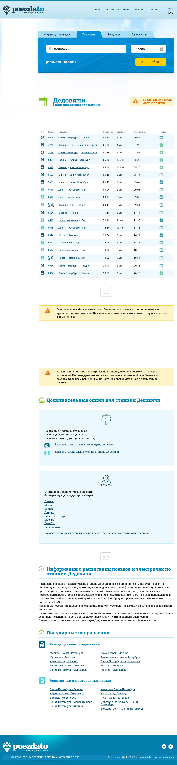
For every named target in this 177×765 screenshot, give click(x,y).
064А (51, 235)
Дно (61, 190)
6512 (50, 243)
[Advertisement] (106, 85)
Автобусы (139, 34)
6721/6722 (51, 205)
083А (51, 266)
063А (51, 213)
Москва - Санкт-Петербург (66, 653)
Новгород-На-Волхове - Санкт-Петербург (120, 703)
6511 (50, 190)
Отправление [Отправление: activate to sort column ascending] (140, 132)
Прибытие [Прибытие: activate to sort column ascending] (108, 132)
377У (50, 145)
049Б (50, 138)
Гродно (62, 160)
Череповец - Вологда (114, 694)
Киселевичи (73, 197)
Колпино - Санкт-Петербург (118, 689)
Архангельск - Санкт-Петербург (120, 657)
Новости (108, 9)
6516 (50, 220)
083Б (50, 167)
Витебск (49, 523)
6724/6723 (51, 258)
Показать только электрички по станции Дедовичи (86, 452)
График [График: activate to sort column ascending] (163, 132)
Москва (63, 213)
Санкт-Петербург (68, 138)
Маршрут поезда (56, 34)
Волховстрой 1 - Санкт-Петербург (122, 709)
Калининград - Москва (64, 661)
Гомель (62, 167)
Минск (85, 138)
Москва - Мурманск (113, 670)
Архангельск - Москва (114, 653)
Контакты (152, 9)
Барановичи (52, 527)
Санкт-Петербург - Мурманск (68, 670)
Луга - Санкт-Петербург (115, 698)
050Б (50, 175)
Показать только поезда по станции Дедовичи (83, 444)
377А (51, 152)
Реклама (51, 757)
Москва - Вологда (112, 666)
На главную (19, 757)
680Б (50, 160)
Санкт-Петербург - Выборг (66, 689)
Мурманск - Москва (62, 657)
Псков (81, 205)
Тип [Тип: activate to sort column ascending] (42, 132)
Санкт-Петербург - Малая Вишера (71, 702)
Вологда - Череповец (63, 698)
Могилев (49, 505)
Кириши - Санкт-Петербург (67, 694)
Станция (88, 34)
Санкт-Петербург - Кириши (67, 706)
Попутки (113, 34)
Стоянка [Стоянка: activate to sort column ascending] (121, 132)
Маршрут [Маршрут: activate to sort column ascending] (62, 132)
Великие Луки (66, 145)
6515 (50, 228)
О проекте (137, 9)
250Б (50, 182)
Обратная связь (70, 757)
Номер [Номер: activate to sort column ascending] (51, 132)
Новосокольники (76, 190)
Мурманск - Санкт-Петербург (68, 666)
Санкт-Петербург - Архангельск (120, 661)
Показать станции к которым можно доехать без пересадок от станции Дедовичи (96, 533)
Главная (95, 9)
